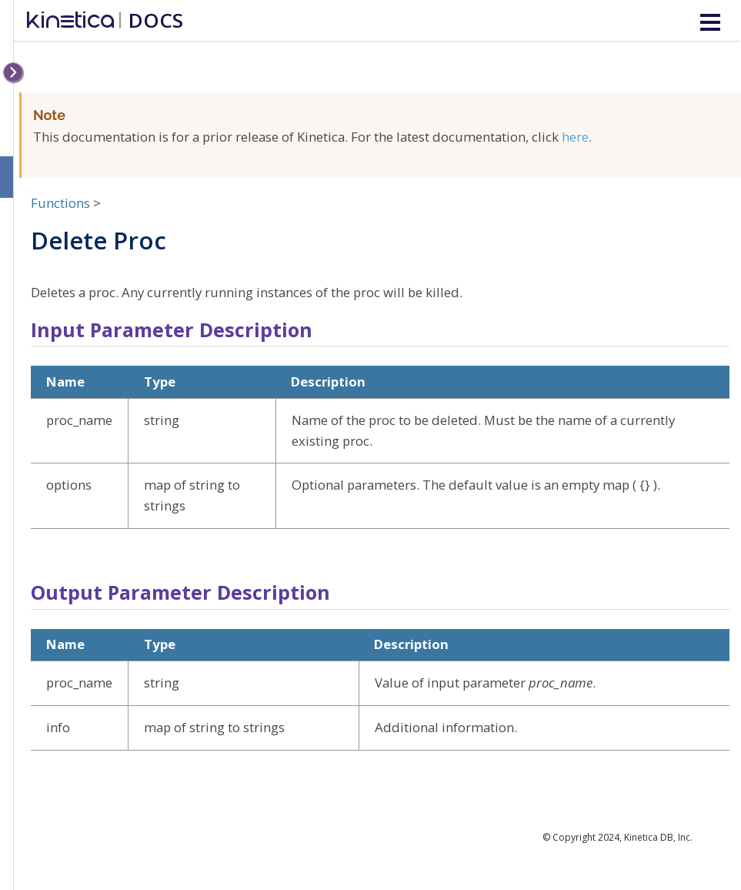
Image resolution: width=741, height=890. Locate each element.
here (575, 137)
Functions (60, 203)
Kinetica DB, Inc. (658, 837)
